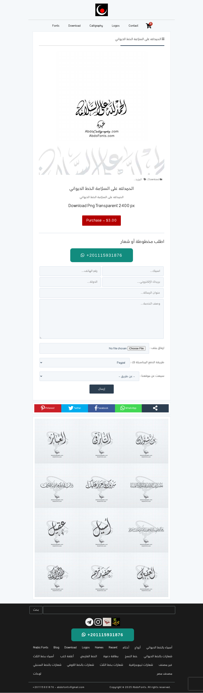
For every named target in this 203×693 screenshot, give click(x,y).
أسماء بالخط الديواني (159, 647)
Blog (56, 647)
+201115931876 (101, 255)
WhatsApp (128, 408)
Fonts (55, 26)
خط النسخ (131, 656)
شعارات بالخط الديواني (158, 656)
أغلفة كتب (67, 656)
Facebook (101, 408)
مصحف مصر (164, 673)
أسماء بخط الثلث (43, 656)
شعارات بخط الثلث (111, 665)
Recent (113, 647)
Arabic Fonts (40, 647)
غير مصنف (165, 665)
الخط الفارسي (88, 656)
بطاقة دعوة (111, 656)
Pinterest (48, 408)
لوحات (37, 673)
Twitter (74, 408)
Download (74, 26)
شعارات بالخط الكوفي (80, 665)
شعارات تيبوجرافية (141, 665)
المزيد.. (138, 179)
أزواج (137, 647)
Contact (133, 26)
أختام (126, 647)
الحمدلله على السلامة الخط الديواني (138, 39)
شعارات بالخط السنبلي (47, 665)
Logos (116, 26)
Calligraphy (96, 26)
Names (99, 647)
